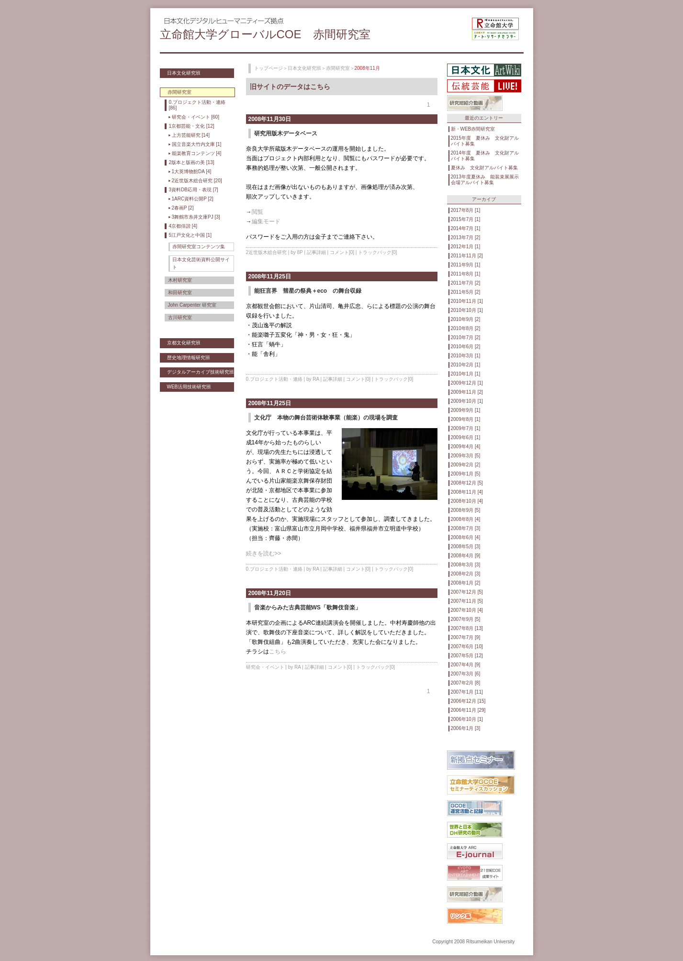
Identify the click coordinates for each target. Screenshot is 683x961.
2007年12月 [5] (467, 592)
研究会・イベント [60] (195, 117)
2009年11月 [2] (467, 392)
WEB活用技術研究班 (189, 386)
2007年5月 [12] (467, 655)
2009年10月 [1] (467, 401)
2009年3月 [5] (466, 455)
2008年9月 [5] (466, 510)
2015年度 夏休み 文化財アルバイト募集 (485, 140)
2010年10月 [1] (467, 310)
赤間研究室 (338, 68)
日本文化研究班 (184, 73)
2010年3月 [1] (466, 355)
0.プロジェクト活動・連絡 (274, 379)
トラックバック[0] (377, 252)
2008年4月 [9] (466, 555)
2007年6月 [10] (467, 646)
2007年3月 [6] (466, 673)
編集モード (266, 221)
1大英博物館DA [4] (192, 171)
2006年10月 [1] (467, 719)
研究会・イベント (265, 667)
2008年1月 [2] (466, 582)
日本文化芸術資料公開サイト (201, 263)
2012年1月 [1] (466, 246)
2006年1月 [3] (466, 728)
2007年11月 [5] (467, 601)
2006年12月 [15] (468, 701)
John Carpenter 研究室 (192, 305)
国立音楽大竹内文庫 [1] (197, 144)
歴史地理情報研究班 (188, 357)
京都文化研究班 (184, 342)
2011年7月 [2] (466, 283)
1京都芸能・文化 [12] (191, 126)
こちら (277, 651)
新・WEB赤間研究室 (473, 129)
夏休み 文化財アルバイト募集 (484, 167)
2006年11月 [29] (468, 710)
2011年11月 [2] (467, 255)
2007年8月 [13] (467, 628)
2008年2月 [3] (466, 573)
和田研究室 (180, 292)
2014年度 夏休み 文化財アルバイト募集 (485, 155)
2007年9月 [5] (466, 619)
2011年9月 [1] (466, 264)
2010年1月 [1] (466, 373)
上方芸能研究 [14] (191, 135)
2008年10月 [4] (467, 501)
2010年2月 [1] (466, 364)
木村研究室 (180, 280)
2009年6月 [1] (466, 437)
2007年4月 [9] (466, 664)
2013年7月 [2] (466, 237)
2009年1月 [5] (466, 473)
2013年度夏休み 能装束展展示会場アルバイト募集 (485, 179)
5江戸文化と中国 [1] (190, 235)
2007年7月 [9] (466, 637)
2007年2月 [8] (466, 682)
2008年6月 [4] (466, 537)
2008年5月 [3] (466, 546)
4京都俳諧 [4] (183, 226)
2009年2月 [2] (466, 464)
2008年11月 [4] (467, 492)
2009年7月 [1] (466, 428)
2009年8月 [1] (466, 419)
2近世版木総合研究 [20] (197, 180)
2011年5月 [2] (466, 292)
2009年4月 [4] (466, 446)
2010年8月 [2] (466, 328)
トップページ (268, 68)
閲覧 (257, 212)
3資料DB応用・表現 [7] (193, 189)
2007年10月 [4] (467, 610)
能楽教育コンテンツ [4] (197, 153)
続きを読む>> (263, 553)
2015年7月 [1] (466, 219)
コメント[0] (342, 252)
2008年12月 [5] (467, 483)
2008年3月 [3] (466, 564)
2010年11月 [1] (467, 301)
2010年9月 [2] (466, 319)
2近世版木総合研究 (266, 252)
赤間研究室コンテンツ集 (198, 246)
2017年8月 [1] (466, 210)
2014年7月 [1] (466, 228)
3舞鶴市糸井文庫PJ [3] (196, 217)
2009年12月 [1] (467, 383)
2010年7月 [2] (466, 337)
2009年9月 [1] (466, 410)
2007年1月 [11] (467, 692)
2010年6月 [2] (466, 346)
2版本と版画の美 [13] (191, 162)
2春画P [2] (183, 207)
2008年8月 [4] (466, 519)
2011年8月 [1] (466, 273)
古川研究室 (180, 317)
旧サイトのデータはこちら (290, 86)
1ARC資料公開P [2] (192, 198)
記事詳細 (316, 252)
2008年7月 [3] (466, 528)
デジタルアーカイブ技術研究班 (200, 372)
